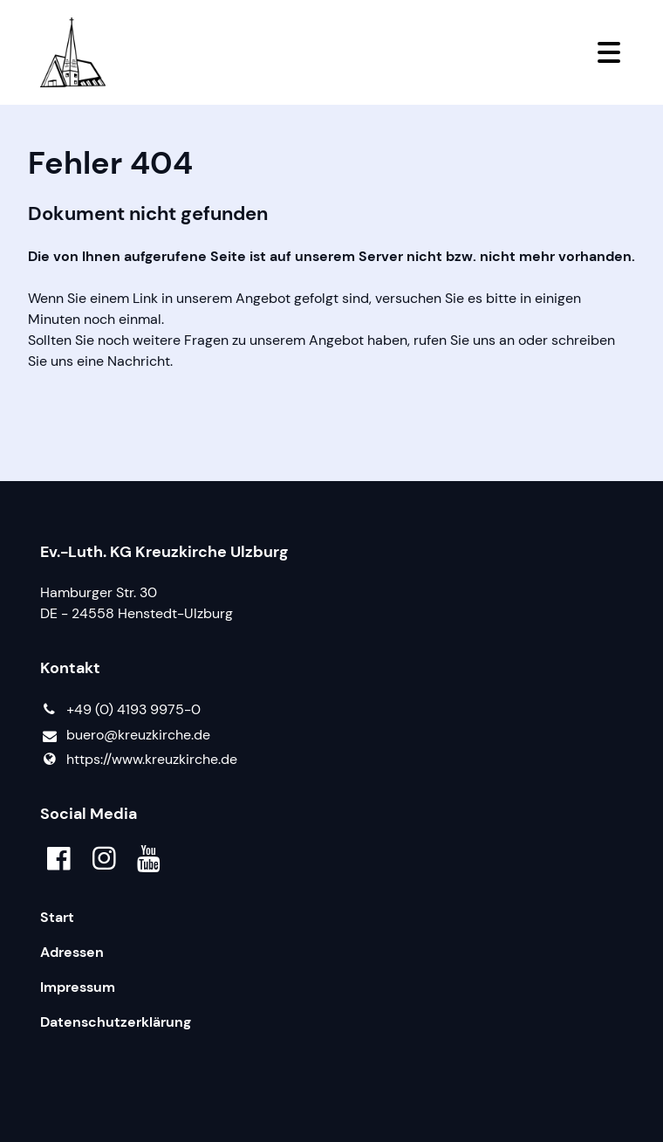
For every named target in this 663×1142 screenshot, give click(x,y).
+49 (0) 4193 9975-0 (120, 709)
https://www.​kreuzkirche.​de (138, 759)
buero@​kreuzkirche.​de (125, 736)
